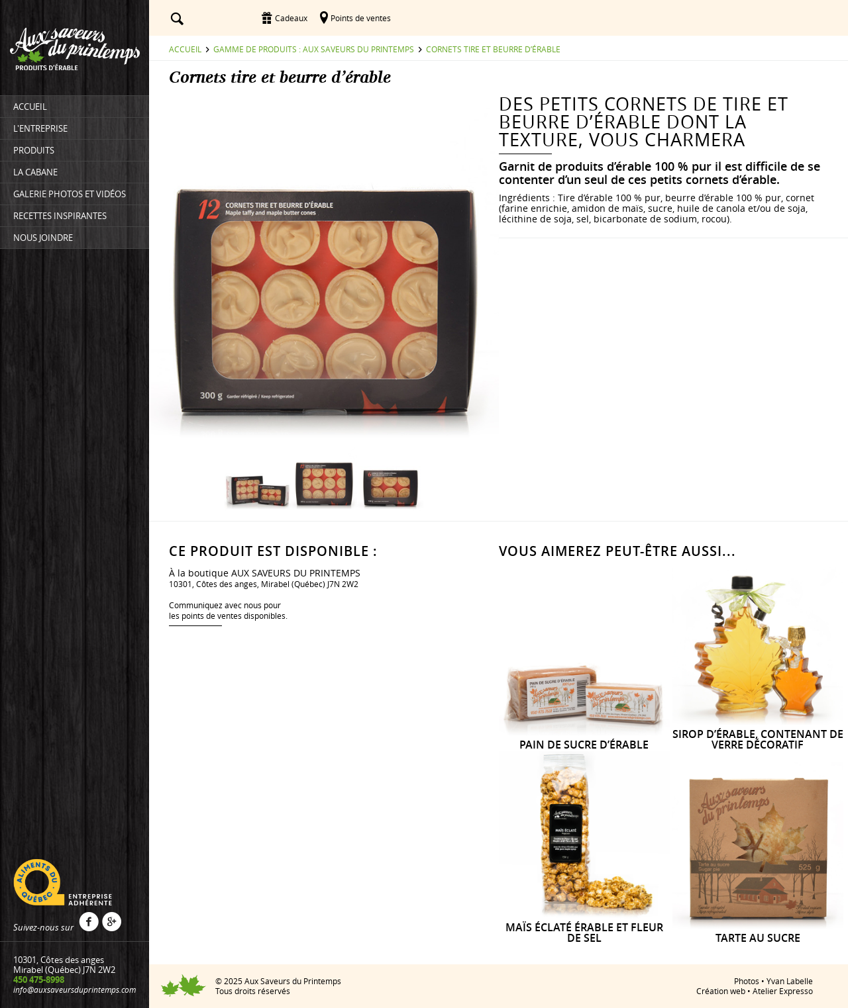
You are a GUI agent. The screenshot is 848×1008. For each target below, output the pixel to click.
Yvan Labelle (790, 981)
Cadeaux (291, 18)
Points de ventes (361, 18)
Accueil (185, 49)
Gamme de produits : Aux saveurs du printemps (313, 49)
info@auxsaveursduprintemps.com (74, 989)
